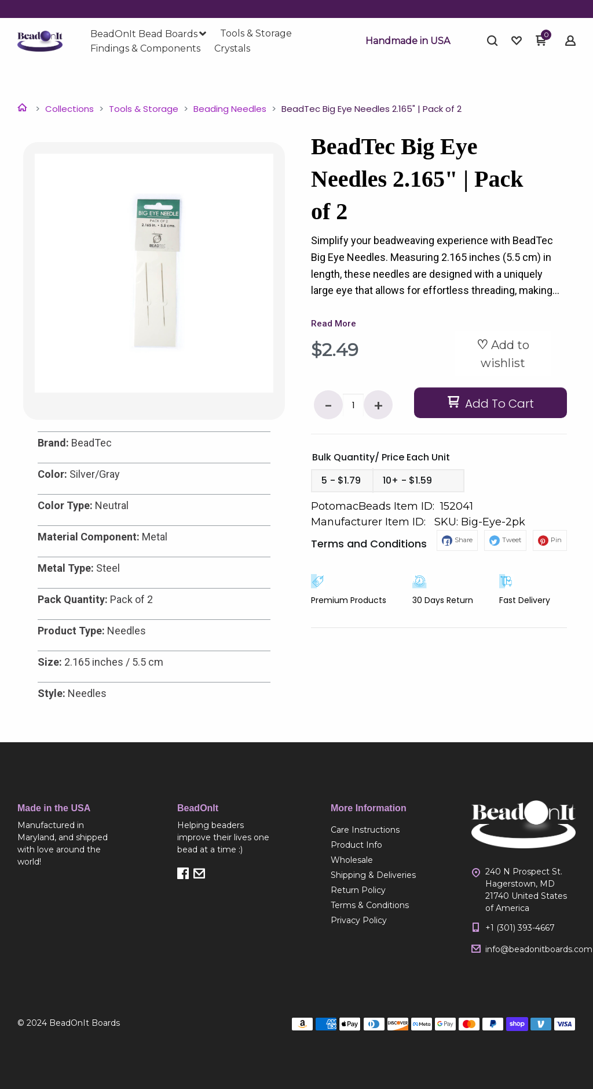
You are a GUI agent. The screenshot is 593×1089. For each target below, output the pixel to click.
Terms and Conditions (369, 543)
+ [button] (378, 406)
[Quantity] (353, 405)
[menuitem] (148, 34)
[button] (407, 41)
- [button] (328, 406)
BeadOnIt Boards (84, 1023)
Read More (333, 323)
